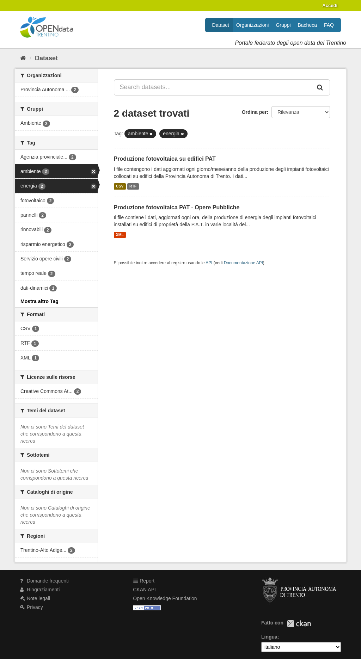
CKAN (299, 623)
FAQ (329, 25)
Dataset (220, 25)
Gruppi (283, 25)
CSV (120, 186)
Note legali (35, 598)
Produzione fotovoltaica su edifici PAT (165, 159)
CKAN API (144, 589)
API (209, 262)
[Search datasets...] (213, 87)
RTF (132, 186)
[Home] (23, 58)
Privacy (31, 607)
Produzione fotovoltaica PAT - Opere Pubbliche (177, 207)
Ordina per (254, 112)
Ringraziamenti (40, 589)
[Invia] (320, 87)
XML (120, 235)
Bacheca (307, 25)
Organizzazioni (252, 25)
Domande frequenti (44, 581)
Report (143, 581)
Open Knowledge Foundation (165, 598)
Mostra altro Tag (39, 301)
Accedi (329, 5)
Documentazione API (243, 262)
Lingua (269, 637)
